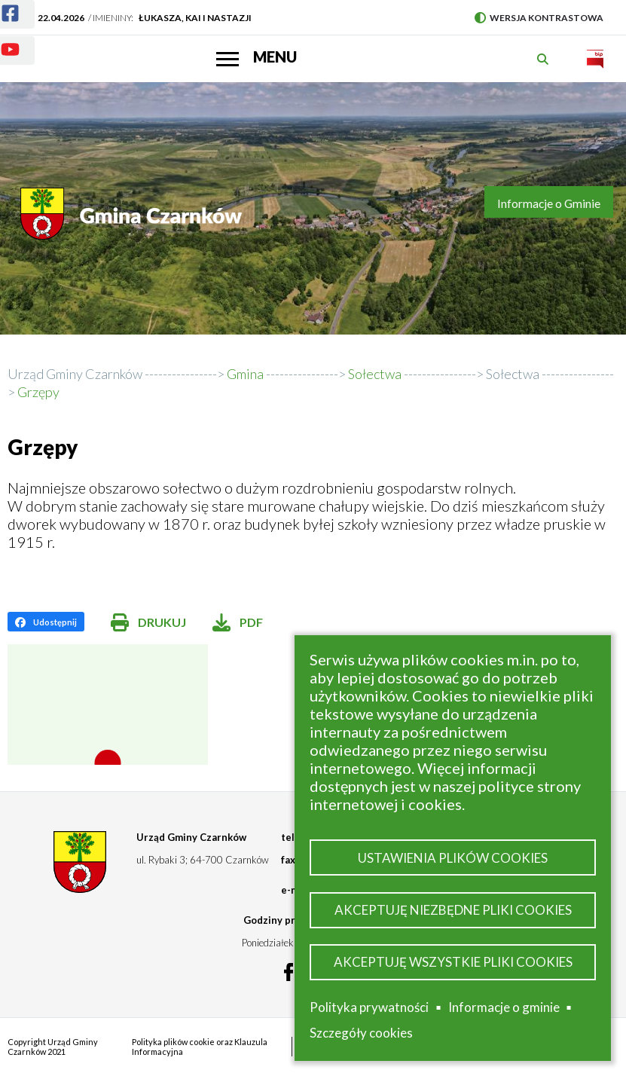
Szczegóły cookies (361, 1033)
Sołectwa (512, 373)
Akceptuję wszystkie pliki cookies (453, 962)
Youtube (1, 40)
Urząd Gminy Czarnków (75, 373)
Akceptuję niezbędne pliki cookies (453, 910)
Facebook (1, 4)
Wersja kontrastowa (539, 17)
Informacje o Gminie (548, 203)
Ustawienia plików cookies (453, 858)
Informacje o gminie (504, 1007)
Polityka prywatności (369, 1007)
